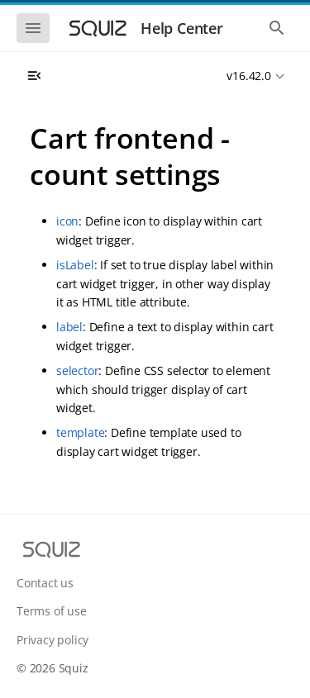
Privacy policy (52, 640)
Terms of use (52, 611)
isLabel (75, 265)
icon (67, 221)
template (80, 432)
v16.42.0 (248, 75)
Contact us (45, 583)
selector (77, 370)
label (69, 327)
